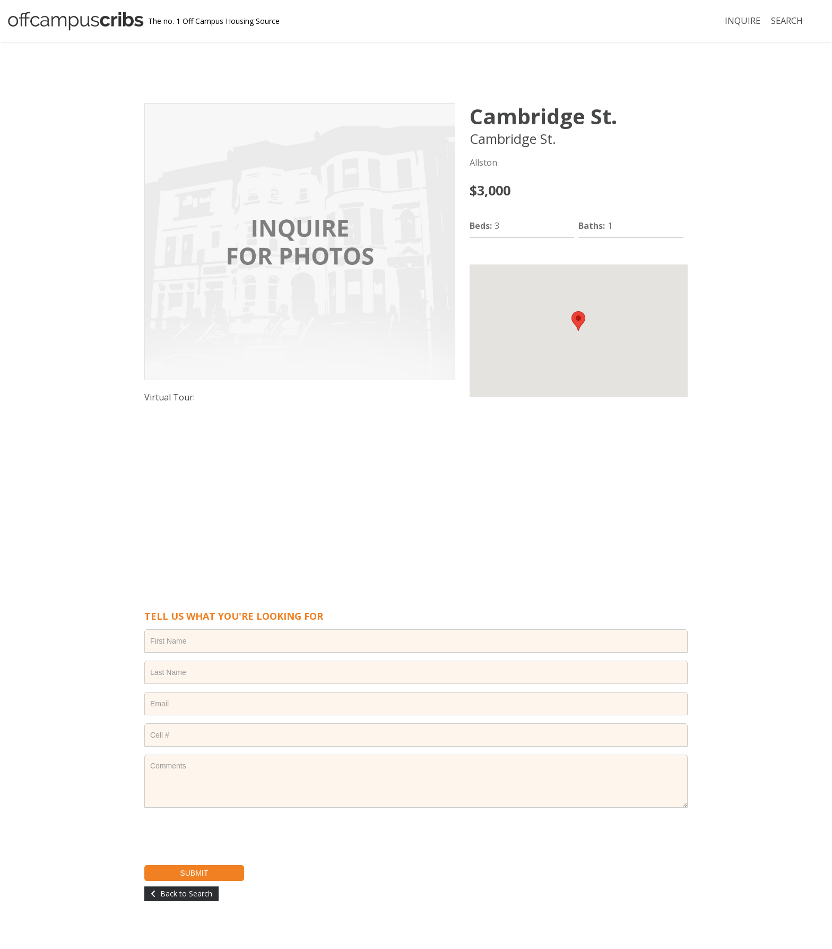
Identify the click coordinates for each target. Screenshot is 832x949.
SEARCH (787, 21)
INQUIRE (742, 21)
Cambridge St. (543, 116)
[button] (578, 321)
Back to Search (186, 893)
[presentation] (225, 836)
